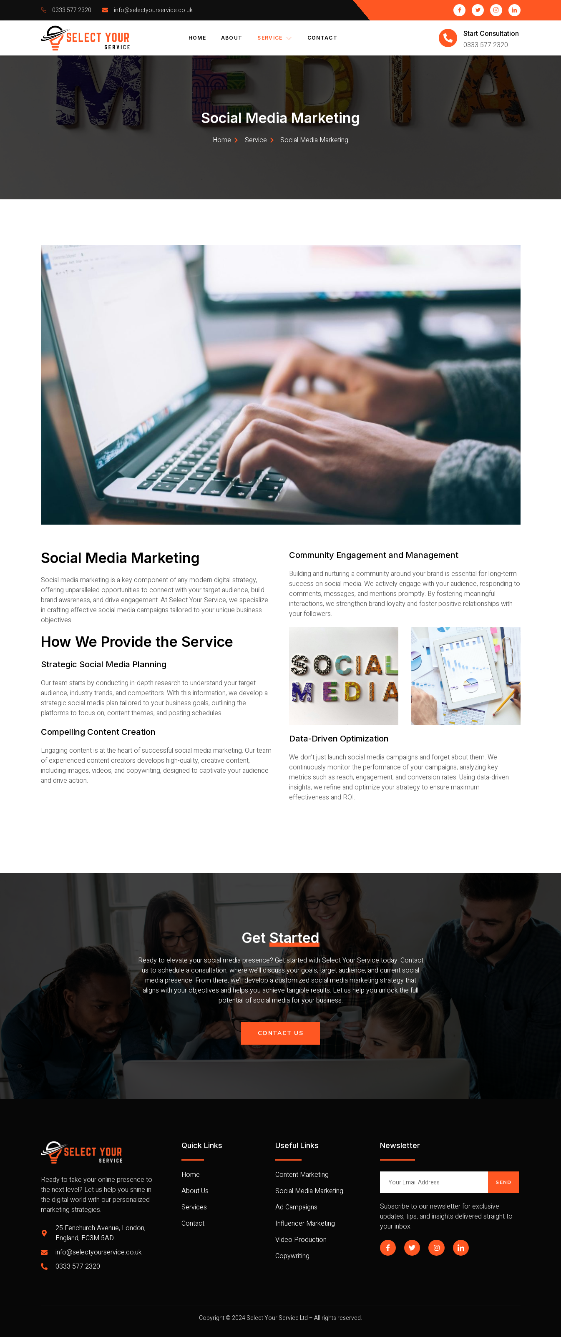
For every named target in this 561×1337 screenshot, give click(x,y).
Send (503, 1182)
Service (274, 38)
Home (197, 38)
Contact (322, 38)
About (232, 38)
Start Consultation (491, 33)
